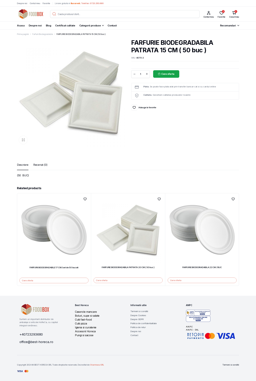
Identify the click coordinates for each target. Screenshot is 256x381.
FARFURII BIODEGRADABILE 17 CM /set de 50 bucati (54, 267)
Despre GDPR (137, 319)
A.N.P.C (189, 326)
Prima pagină (23, 34)
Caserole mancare (86, 311)
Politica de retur (138, 327)
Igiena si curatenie (85, 327)
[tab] (22, 165)
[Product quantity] (140, 74)
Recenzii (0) (40, 164)
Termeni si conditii (139, 311)
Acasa (21, 25)
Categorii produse (90, 25)
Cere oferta (167, 74)
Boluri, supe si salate (87, 315)
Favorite (46, 3)
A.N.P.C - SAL (192, 329)
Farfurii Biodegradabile (42, 34)
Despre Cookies (138, 315)
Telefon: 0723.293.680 (92, 3)
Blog (48, 25)
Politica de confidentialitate (143, 323)
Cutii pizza (81, 323)
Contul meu (35, 3)
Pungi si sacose (84, 335)
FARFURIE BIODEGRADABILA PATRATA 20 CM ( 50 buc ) (128, 267)
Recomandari (228, 25)
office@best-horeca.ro (36, 342)
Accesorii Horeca (85, 331)
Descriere (22, 164)
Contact (112, 25)
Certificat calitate (65, 25)
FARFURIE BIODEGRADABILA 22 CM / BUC (202, 267)
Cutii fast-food (83, 319)
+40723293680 (31, 334)
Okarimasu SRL (97, 365)
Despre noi (22, 3)
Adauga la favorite (134, 107)
